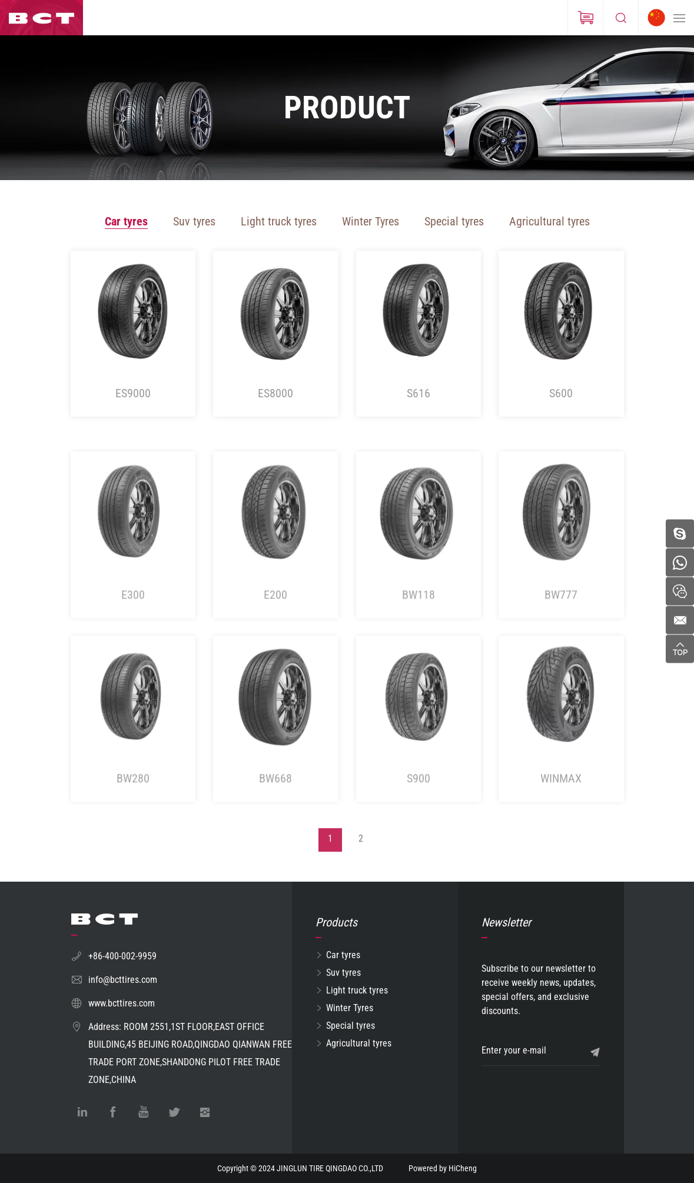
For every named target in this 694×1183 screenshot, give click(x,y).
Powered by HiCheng (443, 1168)
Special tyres (454, 221)
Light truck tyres (279, 221)
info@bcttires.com (122, 979)
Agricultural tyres (549, 221)
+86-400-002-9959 (122, 956)
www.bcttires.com (121, 1003)
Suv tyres (194, 221)
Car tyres (126, 221)
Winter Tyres (370, 221)
